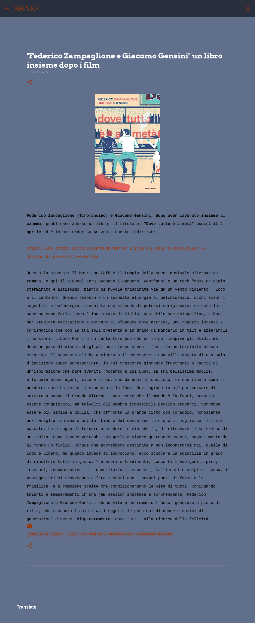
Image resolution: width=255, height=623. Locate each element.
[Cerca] (48, 9)
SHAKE (27, 8)
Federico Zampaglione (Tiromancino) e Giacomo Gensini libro (120, 534)
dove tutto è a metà (46, 534)
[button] (30, 82)
